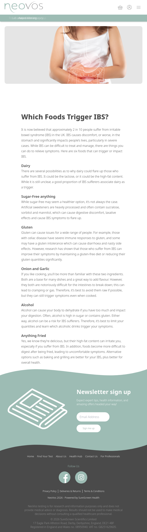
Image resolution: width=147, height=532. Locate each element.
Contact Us (91, 456)
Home (30, 456)
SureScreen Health (88, 497)
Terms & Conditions (94, 491)
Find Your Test (45, 456)
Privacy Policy (49, 491)
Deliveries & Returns (70, 491)
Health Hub (75, 456)
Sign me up (89, 428)
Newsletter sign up (104, 391)
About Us (61, 456)
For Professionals (110, 456)
